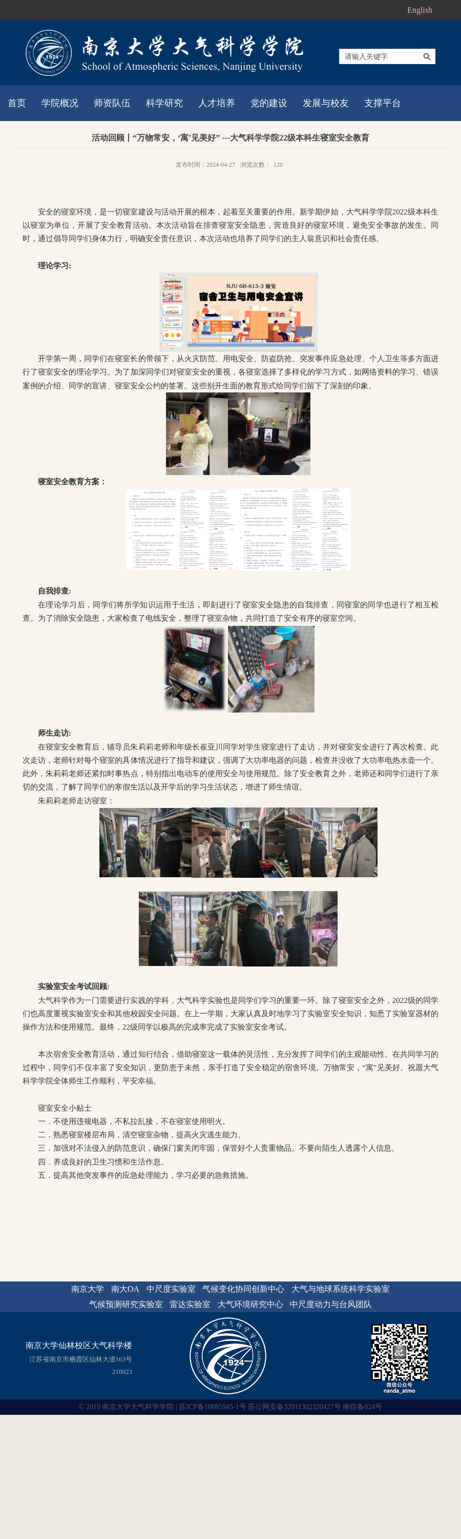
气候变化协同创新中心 (243, 1289)
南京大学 (87, 1289)
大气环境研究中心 (250, 1304)
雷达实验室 (190, 1304)
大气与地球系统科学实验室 (340, 1289)
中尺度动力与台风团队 (331, 1304)
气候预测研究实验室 (126, 1304)
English (419, 10)
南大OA (125, 1289)
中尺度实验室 (171, 1289)
